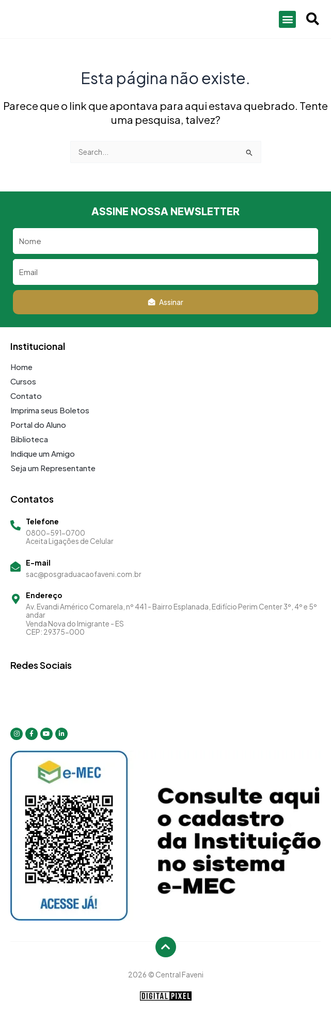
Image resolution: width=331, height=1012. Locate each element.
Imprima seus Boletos (49, 410)
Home (21, 367)
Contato (26, 395)
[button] (287, 19)
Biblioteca (29, 439)
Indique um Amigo (42, 453)
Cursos (23, 381)
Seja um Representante (53, 468)
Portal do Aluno (38, 424)
